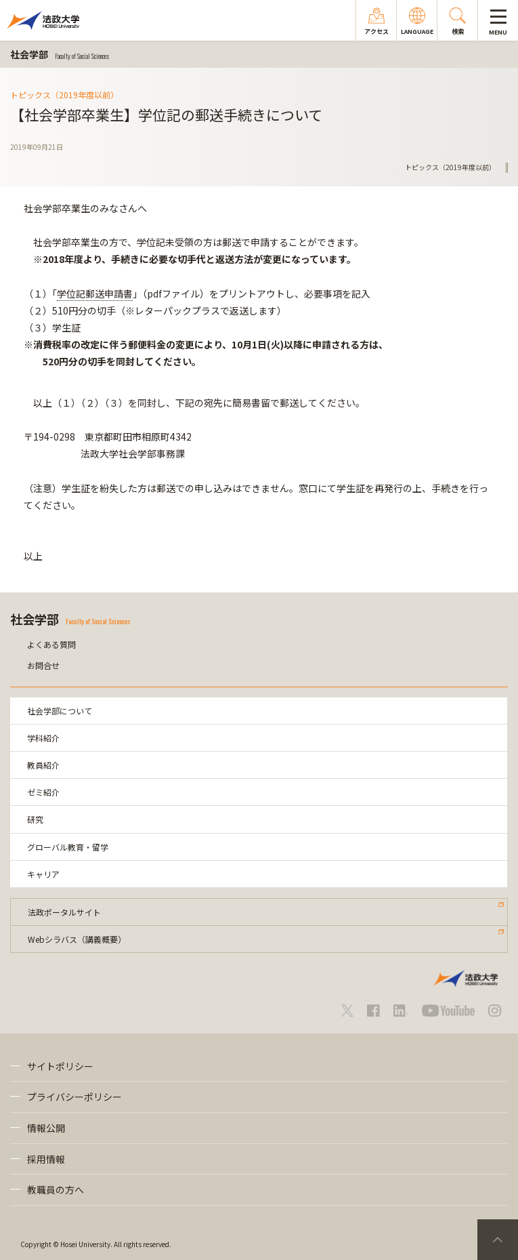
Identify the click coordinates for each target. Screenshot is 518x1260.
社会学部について (59, 710)
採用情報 (46, 1159)
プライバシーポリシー (74, 1096)
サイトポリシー (60, 1066)
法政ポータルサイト (64, 912)
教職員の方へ (55, 1189)
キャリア (43, 874)
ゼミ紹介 (43, 792)
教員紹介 (43, 765)
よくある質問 (51, 644)
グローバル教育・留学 (67, 847)
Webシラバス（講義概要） (77, 939)
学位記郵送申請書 (95, 293)
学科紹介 (43, 738)
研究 (35, 819)
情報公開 (46, 1128)
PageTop (497, 1239)
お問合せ (43, 665)
